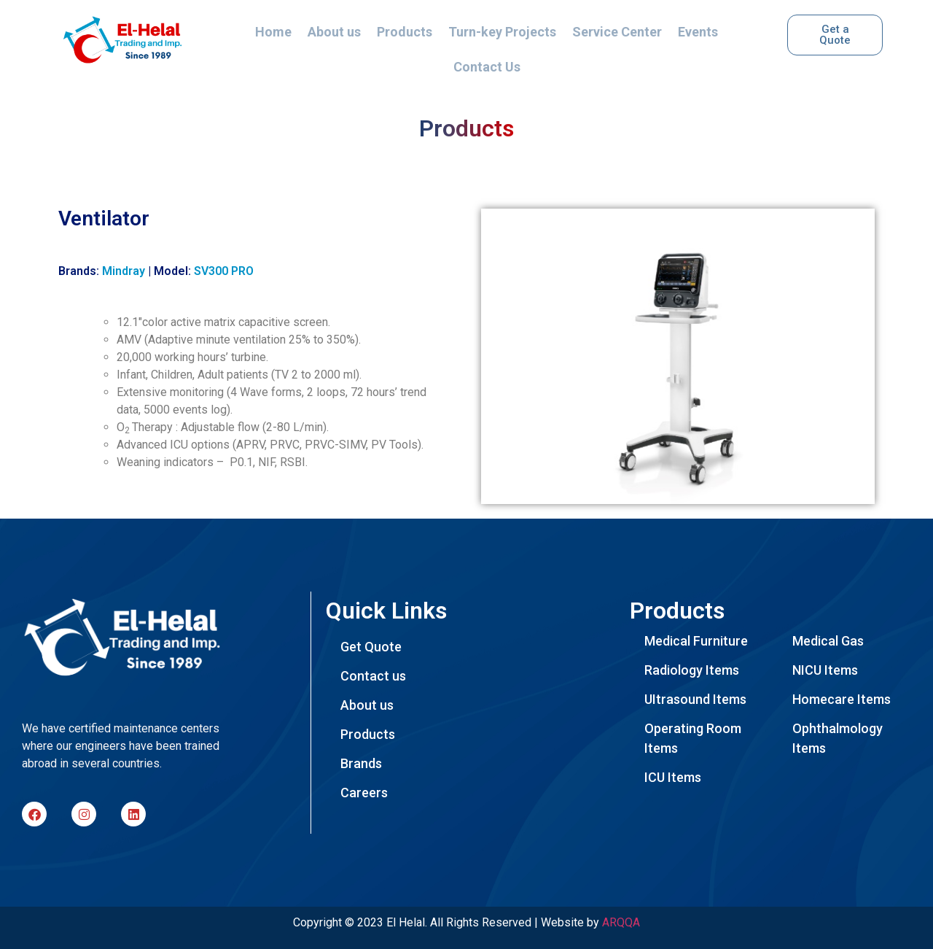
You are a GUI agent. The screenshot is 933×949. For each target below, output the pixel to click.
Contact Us (486, 66)
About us (334, 31)
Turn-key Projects (502, 31)
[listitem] (129, 746)
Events (698, 31)
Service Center (617, 31)
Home (273, 31)
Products (404, 31)
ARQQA (621, 922)
